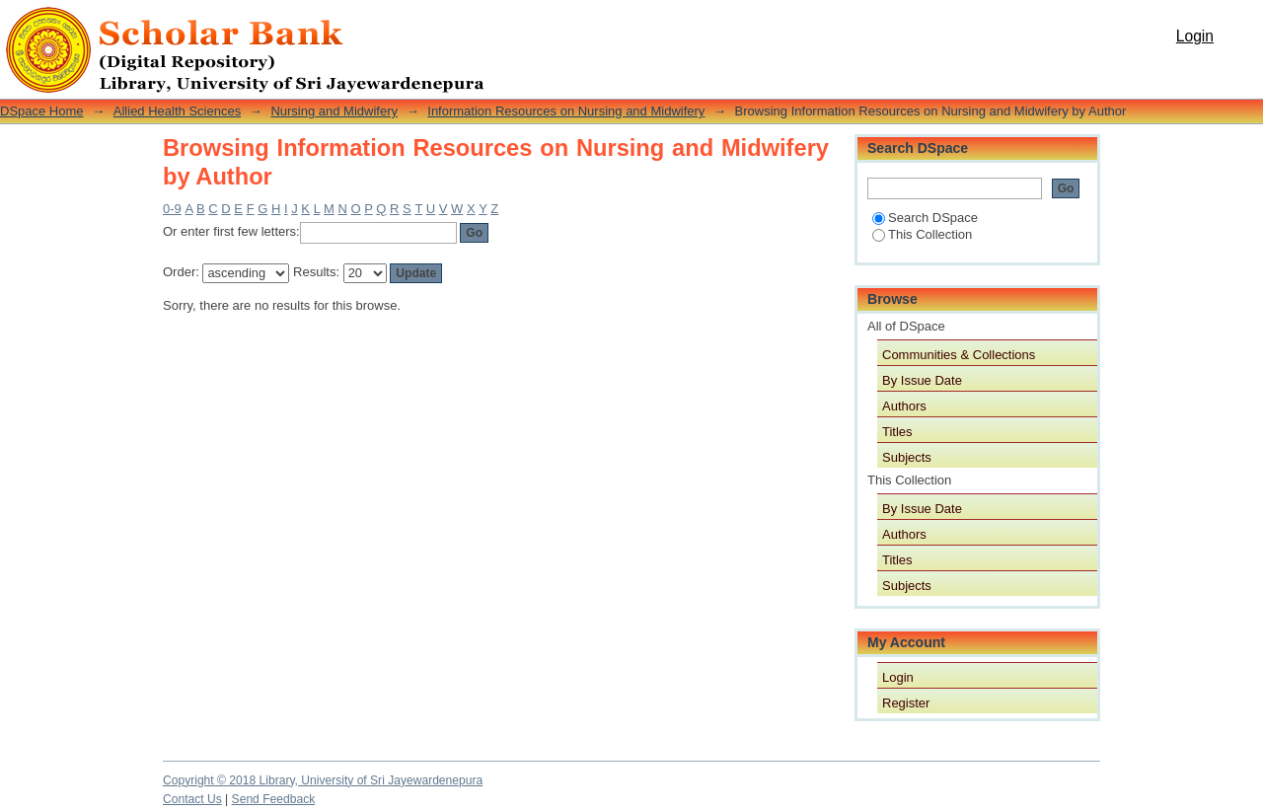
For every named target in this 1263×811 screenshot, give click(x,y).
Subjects (906, 457)
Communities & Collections (958, 354)
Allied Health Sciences (177, 111)
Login (1195, 36)
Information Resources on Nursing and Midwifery (566, 111)
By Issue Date (922, 380)
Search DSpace (925, 217)
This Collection (922, 234)
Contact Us (192, 799)
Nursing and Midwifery (334, 111)
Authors (904, 406)
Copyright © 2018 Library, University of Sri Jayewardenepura (323, 780)
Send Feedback (274, 799)
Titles (897, 431)
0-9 (172, 208)
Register (905, 703)
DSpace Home (42, 111)
